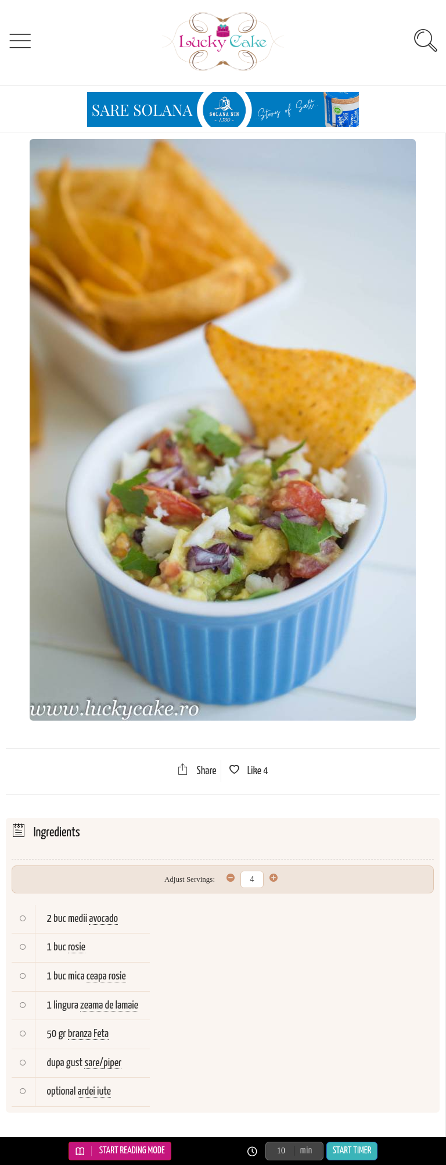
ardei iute (94, 1091)
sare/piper (102, 1062)
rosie (76, 947)
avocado (103, 918)
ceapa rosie (106, 976)
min (306, 1151)
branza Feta (88, 1033)
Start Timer (352, 1151)
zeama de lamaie (109, 1005)
